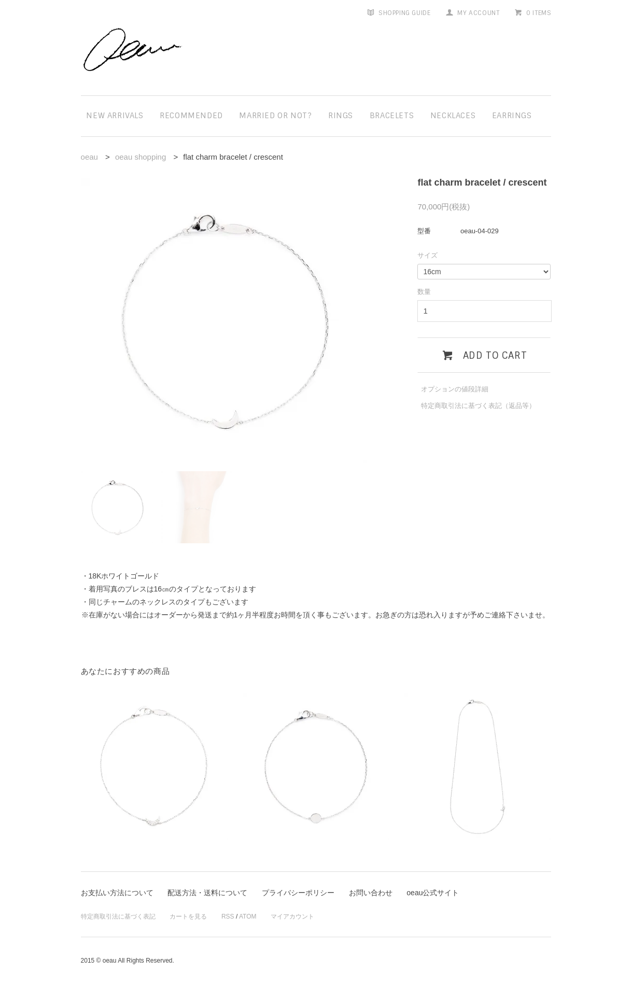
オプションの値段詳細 (454, 389)
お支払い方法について (117, 893)
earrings (512, 115)
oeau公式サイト (432, 893)
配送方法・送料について (207, 893)
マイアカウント (292, 916)
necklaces (452, 115)
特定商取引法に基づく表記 (118, 916)
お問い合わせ (370, 893)
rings (340, 115)
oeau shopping (140, 156)
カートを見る (188, 916)
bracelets (392, 115)
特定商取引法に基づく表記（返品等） (478, 406)
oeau (89, 156)
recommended (191, 115)
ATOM (248, 916)
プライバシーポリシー (298, 893)
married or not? (275, 115)
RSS (227, 916)
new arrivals (114, 115)
